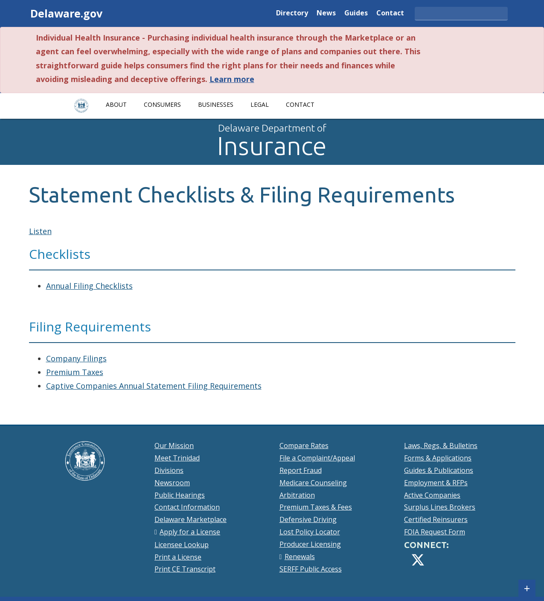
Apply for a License (190, 532)
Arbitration (297, 495)
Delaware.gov (66, 13)
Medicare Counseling (313, 482)
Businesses (215, 104)
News (326, 13)
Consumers (162, 104)
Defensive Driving (308, 519)
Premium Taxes (74, 372)
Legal (259, 104)
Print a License (177, 557)
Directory (292, 13)
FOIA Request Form (434, 532)
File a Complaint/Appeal (317, 458)
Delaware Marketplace (190, 519)
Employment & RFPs (436, 482)
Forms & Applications (437, 458)
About (116, 104)
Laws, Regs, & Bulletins (440, 445)
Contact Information (187, 507)
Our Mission (174, 445)
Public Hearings (179, 495)
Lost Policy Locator (309, 532)
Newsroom (172, 482)
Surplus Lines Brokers (439, 507)
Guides (356, 13)
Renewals (300, 556)
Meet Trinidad (177, 458)
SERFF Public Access (310, 569)
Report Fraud (300, 470)
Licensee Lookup (181, 544)
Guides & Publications (438, 470)
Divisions (168, 470)
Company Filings (76, 358)
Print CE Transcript (184, 569)
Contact (390, 13)
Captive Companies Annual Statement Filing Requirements (154, 386)
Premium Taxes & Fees (315, 507)
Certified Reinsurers (436, 519)
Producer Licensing (310, 544)
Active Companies (432, 495)
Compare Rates (304, 445)
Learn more (231, 79)
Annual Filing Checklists (89, 286)
